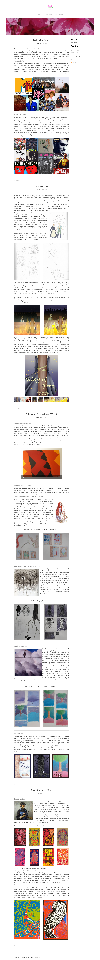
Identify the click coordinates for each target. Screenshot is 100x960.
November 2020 (75, 51)
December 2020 (75, 49)
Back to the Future (41, 40)
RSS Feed (75, 62)
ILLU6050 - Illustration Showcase (53, 14)
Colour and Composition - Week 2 (41, 414)
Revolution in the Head (41, 790)
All (71, 59)
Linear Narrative (41, 186)
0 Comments (44, 43)
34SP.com (37, 957)
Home (38, 14)
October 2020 (74, 52)
